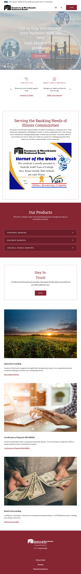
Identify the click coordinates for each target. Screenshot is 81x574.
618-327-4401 (43, 548)
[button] (40, 232)
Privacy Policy (40, 560)
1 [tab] (7, 66)
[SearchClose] (61, 7)
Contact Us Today (26, 95)
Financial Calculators (40, 569)
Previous (10, 89)
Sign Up (40, 293)
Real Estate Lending (11, 522)
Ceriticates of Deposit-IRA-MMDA (17, 448)
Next (70, 89)
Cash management (42, 56)
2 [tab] (9, 66)
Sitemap (40, 564)
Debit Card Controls (54, 95)
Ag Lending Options (11, 374)
